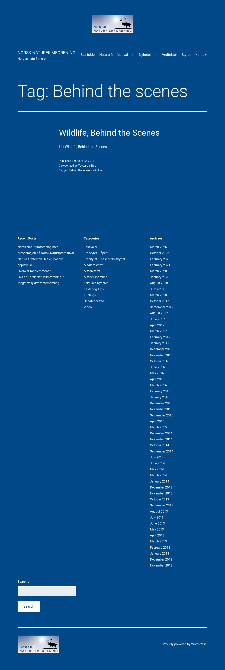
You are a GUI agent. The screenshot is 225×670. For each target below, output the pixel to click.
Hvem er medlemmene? (34, 271)
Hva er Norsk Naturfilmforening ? (41, 277)
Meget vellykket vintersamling (38, 283)
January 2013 (159, 553)
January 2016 (159, 397)
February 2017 (160, 337)
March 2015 (158, 427)
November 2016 (161, 355)
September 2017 (161, 307)
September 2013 (161, 505)
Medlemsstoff (94, 265)
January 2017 (159, 343)
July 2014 (157, 457)
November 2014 (161, 439)
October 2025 (159, 253)
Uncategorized (94, 301)
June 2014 (157, 463)
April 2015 (157, 421)
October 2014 (159, 445)
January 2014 (159, 481)
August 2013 (159, 511)
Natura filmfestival (113, 55)
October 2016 (159, 361)
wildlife (97, 170)
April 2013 (157, 535)
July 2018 (157, 289)
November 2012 (161, 565)
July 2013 (157, 517)
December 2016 (161, 349)
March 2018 (158, 295)
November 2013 (161, 493)
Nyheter (145, 55)
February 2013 (160, 547)
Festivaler (90, 247)
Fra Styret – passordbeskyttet (104, 259)
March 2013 (158, 541)
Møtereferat (92, 271)
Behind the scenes (80, 170)
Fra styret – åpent (96, 253)
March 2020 (158, 271)
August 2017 (159, 313)
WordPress (199, 644)
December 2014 (161, 433)
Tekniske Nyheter (96, 283)
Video (88, 307)
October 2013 (159, 499)
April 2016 (157, 379)
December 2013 (161, 487)
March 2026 (158, 247)
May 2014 (157, 469)
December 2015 (161, 403)
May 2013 (157, 529)
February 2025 (160, 259)
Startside (88, 55)
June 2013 (157, 523)
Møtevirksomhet (95, 277)
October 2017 (159, 301)
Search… (24, 581)
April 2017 (157, 325)
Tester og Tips (87, 165)
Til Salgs (90, 295)
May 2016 (157, 373)
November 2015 (161, 409)
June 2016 (157, 367)
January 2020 (159, 277)
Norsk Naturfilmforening (46, 52)
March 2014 (158, 475)
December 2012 (161, 559)
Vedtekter (169, 55)
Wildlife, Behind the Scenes (109, 133)
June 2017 (157, 319)
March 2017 (158, 331)
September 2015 (161, 415)
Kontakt (201, 55)
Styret (186, 55)
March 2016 (158, 385)
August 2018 (159, 283)
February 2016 (160, 391)
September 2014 (161, 451)
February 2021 (160, 265)
